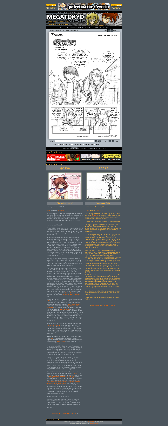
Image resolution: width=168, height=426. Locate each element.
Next (113, 30)
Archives (74, 148)
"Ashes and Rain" (103, 203)
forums (96, 27)
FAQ (61, 27)
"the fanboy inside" (65, 203)
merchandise (88, 27)
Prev (106, 30)
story (66, 27)
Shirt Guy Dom (88, 144)
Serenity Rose (64, 309)
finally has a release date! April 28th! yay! (62, 377)
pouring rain (95, 215)
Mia (52, 338)
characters (72, 27)
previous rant (56, 413)
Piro (48, 210)
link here (61, 210)
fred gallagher (91, 421)
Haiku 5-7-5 (61, 341)
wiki (107, 27)
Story (60, 144)
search (101, 27)
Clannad (75, 373)
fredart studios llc (94, 423)
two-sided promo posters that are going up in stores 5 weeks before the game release (63, 382)
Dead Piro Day (76, 144)
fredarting (80, 27)
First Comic (65, 148)
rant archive (66, 413)
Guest (96, 144)
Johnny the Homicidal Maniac (72, 294)
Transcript (82, 148)
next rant (74, 413)
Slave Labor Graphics (74, 304)
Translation (91, 148)
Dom (86, 210)
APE (48, 301)
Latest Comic (102, 148)
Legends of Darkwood (54, 325)
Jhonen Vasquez (70, 293)
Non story (67, 144)
